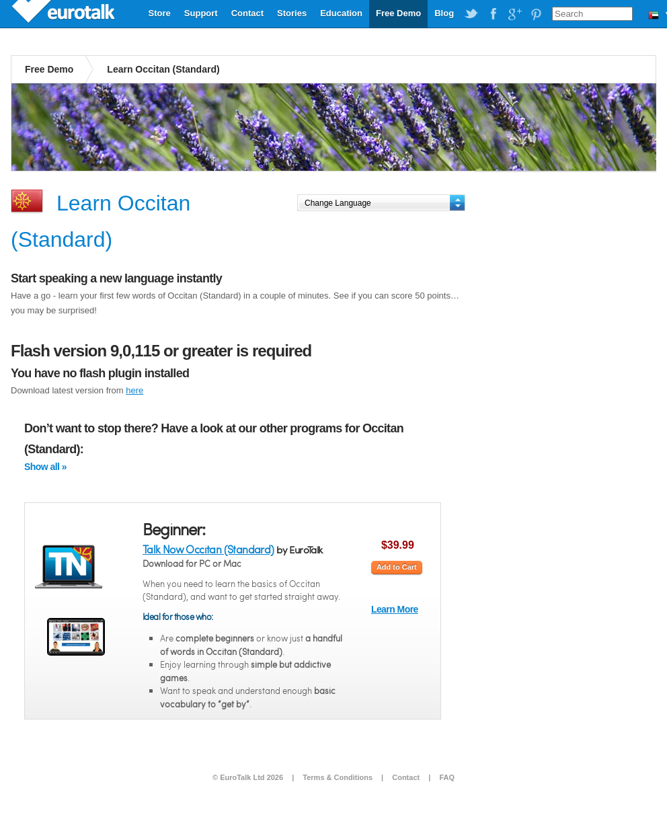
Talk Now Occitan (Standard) (208, 549)
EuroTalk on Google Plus (514, 14)
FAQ (447, 777)
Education (341, 13)
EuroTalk (64, 13)
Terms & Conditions (337, 777)
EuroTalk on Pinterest (536, 14)
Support (201, 13)
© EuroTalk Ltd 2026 (247, 777)
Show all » (45, 466)
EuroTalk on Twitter (471, 14)
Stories (292, 13)
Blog (444, 13)
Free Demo (398, 13)
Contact (247, 13)
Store (160, 13)
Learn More (394, 609)
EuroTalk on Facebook (493, 14)
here (134, 390)
